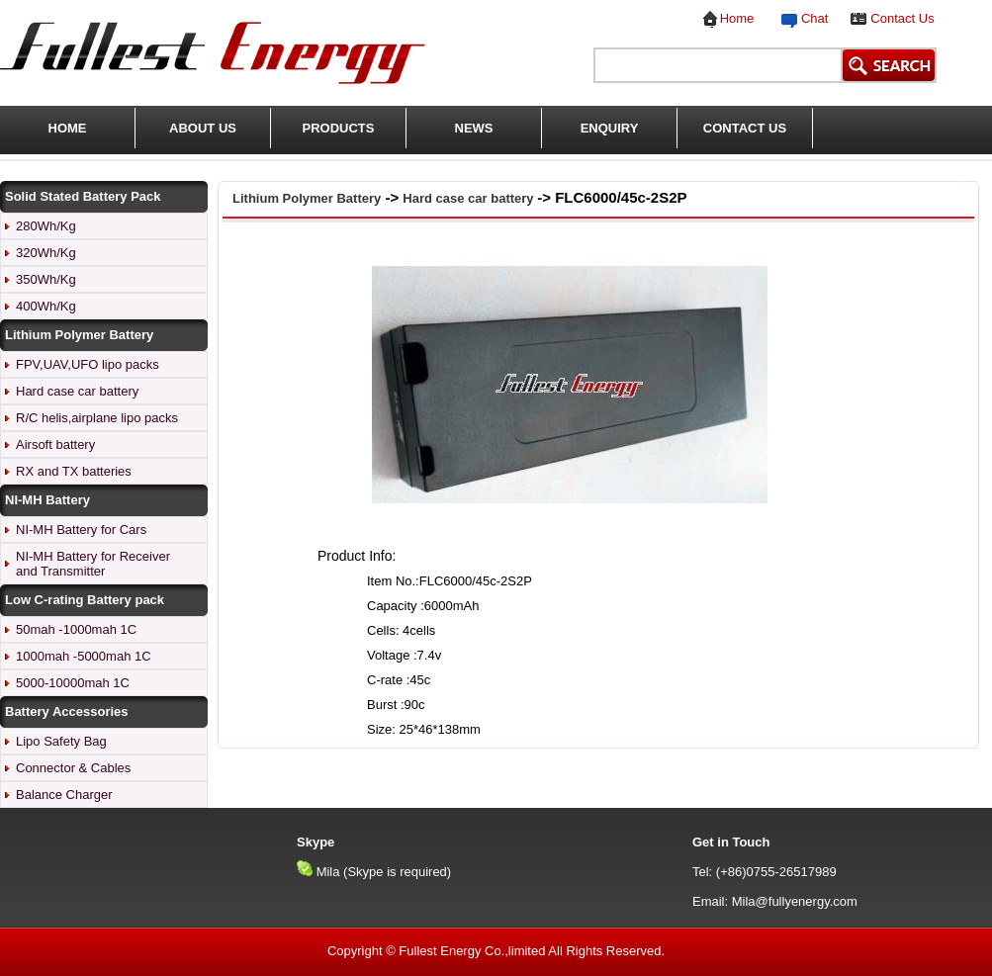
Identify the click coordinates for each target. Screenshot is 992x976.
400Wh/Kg (46, 306)
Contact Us (902, 18)
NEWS (474, 128)
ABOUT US (202, 128)
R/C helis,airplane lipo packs (97, 417)
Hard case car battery (77, 391)
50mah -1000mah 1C (76, 629)
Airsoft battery (55, 444)
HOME (67, 128)
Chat (811, 18)
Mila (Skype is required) (384, 871)
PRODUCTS (339, 128)
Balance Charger (64, 794)
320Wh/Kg (46, 252)
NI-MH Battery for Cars (81, 529)
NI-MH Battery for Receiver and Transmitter (93, 563)
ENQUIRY (610, 128)
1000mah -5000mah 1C (83, 656)
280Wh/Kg (46, 226)
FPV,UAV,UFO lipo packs (87, 364)
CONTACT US (744, 128)
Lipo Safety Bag (61, 741)
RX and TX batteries (74, 471)
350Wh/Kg (46, 279)
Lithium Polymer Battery (306, 198)
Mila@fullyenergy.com (794, 901)
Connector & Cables (73, 767)
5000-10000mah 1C (73, 682)
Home (737, 18)
